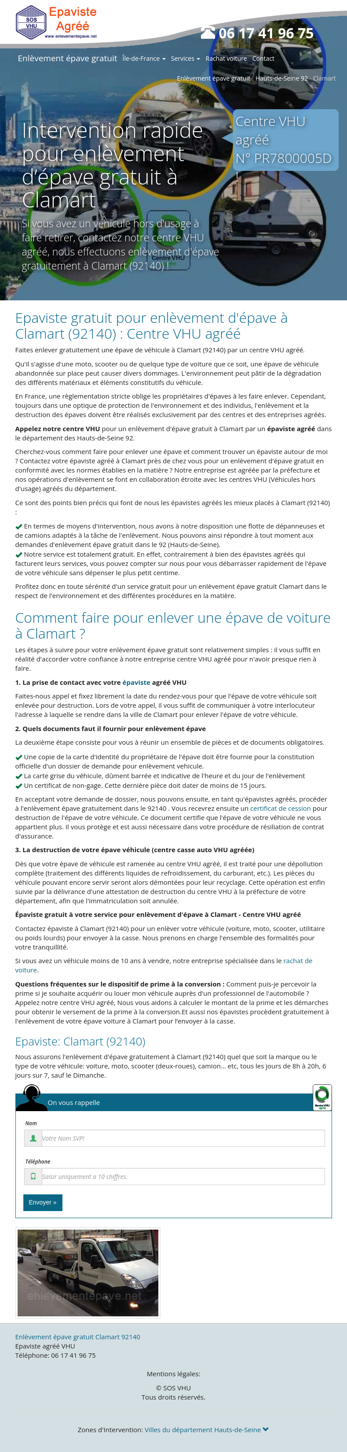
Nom (31, 1123)
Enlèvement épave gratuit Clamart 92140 (77, 1336)
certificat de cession (280, 808)
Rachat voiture (226, 58)
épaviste (136, 682)
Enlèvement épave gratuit (67, 58)
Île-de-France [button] (144, 58)
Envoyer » (43, 1202)
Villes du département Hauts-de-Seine (207, 1429)
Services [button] (186, 58)
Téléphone (38, 1161)
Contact (263, 58)
